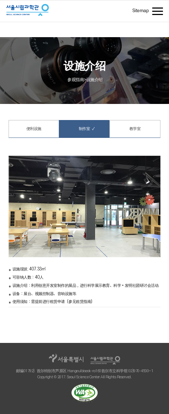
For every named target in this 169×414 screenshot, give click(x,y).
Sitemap (140, 10)
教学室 (135, 128)
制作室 (84, 129)
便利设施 (33, 128)
